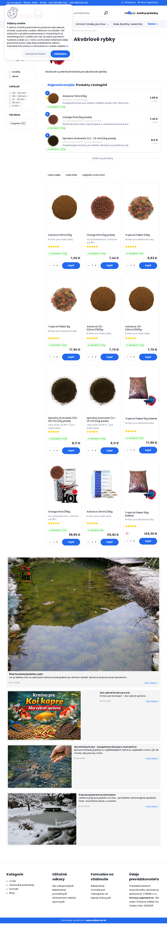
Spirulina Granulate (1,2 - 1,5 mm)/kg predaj (102, 422)
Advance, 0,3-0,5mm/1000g (95, 329)
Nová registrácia (149, 2)
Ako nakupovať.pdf (63, 889)
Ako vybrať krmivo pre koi (115, 696)
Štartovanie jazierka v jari (26, 678)
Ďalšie (151, 24)
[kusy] (54, 266)
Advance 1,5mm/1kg (60, 235)
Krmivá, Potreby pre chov (91, 24)
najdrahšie (71, 174)
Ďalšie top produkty (102, 158)
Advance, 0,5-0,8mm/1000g (134, 329)
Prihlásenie (130, 2)
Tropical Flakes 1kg (60, 327)
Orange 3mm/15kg (60, 514)
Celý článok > (151, 686)
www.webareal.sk (96, 924)
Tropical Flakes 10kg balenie (137, 517)
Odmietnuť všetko (35, 53)
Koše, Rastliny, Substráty (128, 24)
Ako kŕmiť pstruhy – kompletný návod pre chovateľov (105, 750)
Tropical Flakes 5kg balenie (137, 422)
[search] (106, 14)
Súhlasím (60, 54)
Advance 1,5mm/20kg (100, 514)
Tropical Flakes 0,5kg (138, 235)
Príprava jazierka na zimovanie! (97, 798)
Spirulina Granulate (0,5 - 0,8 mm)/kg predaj (64, 422)
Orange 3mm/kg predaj (101, 235)
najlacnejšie (54, 174)
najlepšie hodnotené (93, 174)
